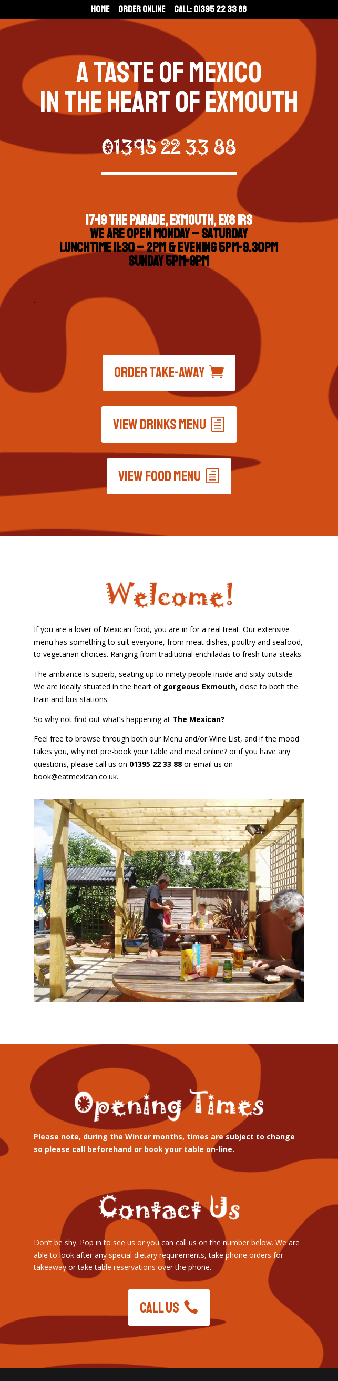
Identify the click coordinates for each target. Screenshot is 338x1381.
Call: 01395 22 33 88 (210, 10)
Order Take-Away (159, 372)
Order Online (141, 10)
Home (100, 10)
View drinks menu (159, 424)
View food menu (159, 476)
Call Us (159, 1307)
